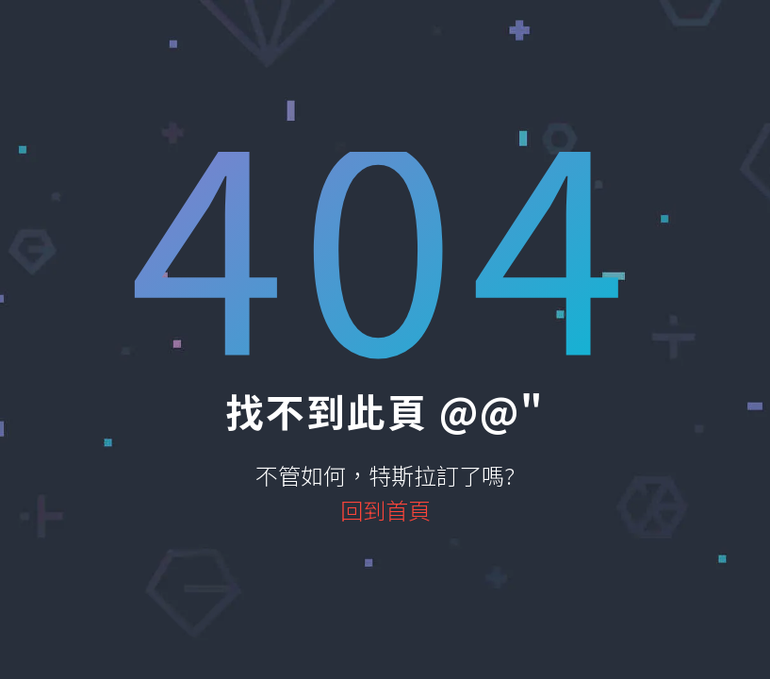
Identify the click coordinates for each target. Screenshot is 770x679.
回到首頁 (385, 509)
